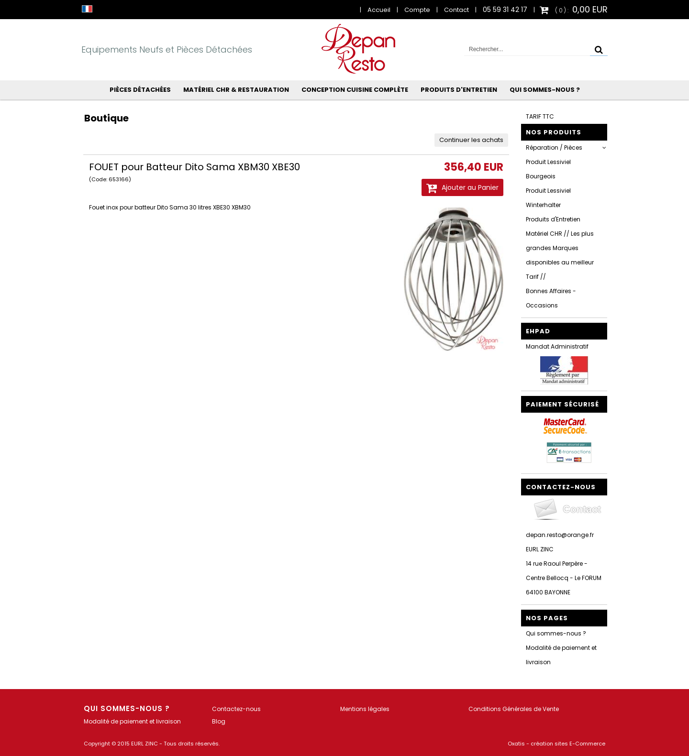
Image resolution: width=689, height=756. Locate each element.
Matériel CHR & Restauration (236, 89)
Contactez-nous (236, 709)
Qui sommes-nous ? (545, 89)
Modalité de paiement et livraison (561, 655)
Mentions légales (364, 709)
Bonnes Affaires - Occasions (551, 298)
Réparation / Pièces (554, 147)
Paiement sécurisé (562, 404)
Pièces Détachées (140, 89)
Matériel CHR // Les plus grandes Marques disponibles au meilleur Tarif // (560, 255)
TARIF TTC (540, 116)
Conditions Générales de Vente (513, 709)
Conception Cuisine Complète (354, 89)
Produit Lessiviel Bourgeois (548, 169)
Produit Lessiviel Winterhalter (548, 197)
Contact (456, 9)
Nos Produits (553, 132)
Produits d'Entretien (459, 89)
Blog (218, 721)
